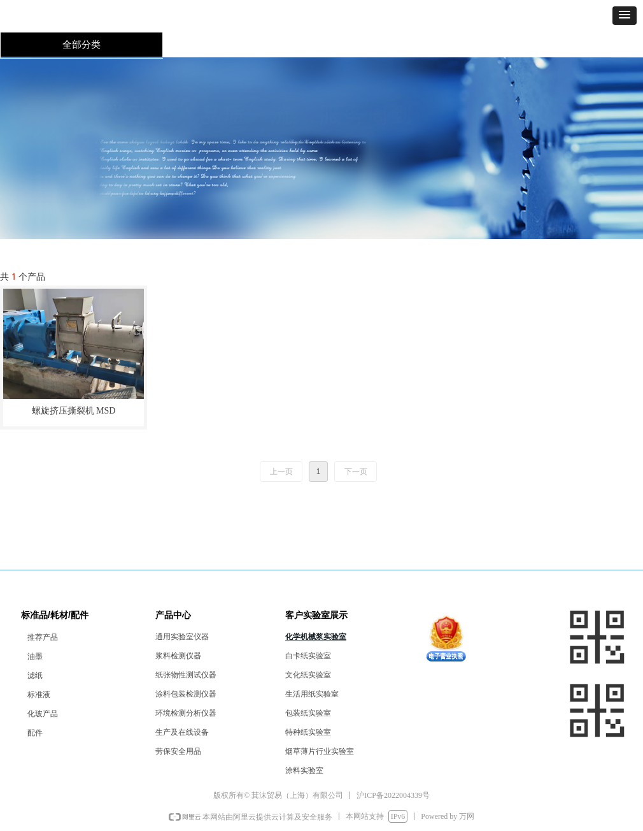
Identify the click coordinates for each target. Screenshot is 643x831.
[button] (624, 15)
